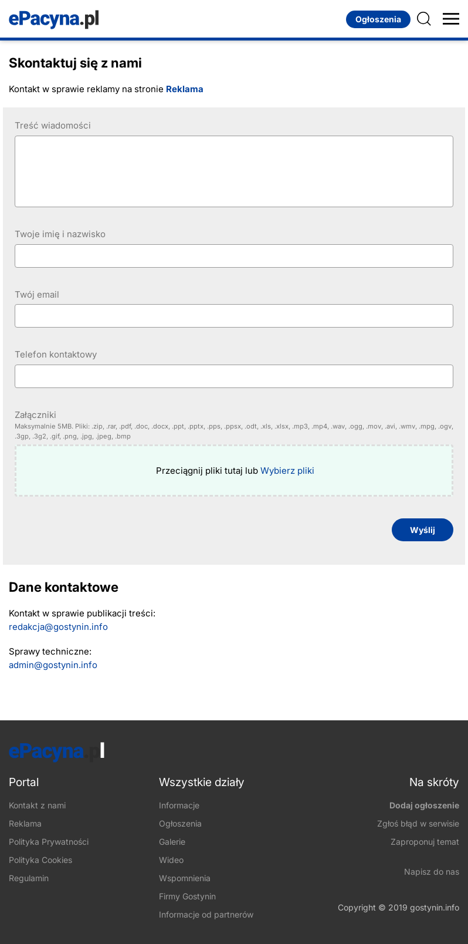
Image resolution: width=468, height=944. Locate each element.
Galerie (172, 842)
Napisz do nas (431, 871)
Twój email (37, 294)
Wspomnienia (185, 878)
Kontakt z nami (37, 805)
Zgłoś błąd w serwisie (418, 823)
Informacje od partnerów (206, 914)
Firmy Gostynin (187, 896)
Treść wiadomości (53, 125)
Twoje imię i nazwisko (60, 234)
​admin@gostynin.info (53, 664)
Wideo (171, 860)
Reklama (185, 89)
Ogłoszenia (378, 19)
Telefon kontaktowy (56, 354)
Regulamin (29, 878)
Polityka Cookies (40, 860)
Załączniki (234, 425)
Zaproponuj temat (425, 842)
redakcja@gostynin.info (58, 626)
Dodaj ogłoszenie (424, 805)
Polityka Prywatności (49, 842)
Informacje (179, 805)
